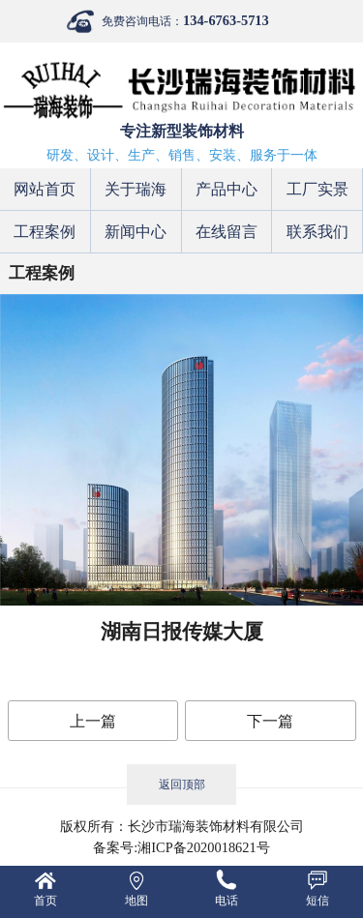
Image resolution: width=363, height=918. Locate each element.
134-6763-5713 (226, 20)
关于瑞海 (135, 189)
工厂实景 (317, 189)
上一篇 (93, 721)
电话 (226, 900)
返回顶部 (182, 784)
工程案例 (45, 231)
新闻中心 (135, 231)
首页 (45, 900)
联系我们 (317, 231)
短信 (317, 900)
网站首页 (45, 189)
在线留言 (226, 231)
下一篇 (270, 721)
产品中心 (226, 189)
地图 (136, 900)
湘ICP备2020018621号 (203, 847)
